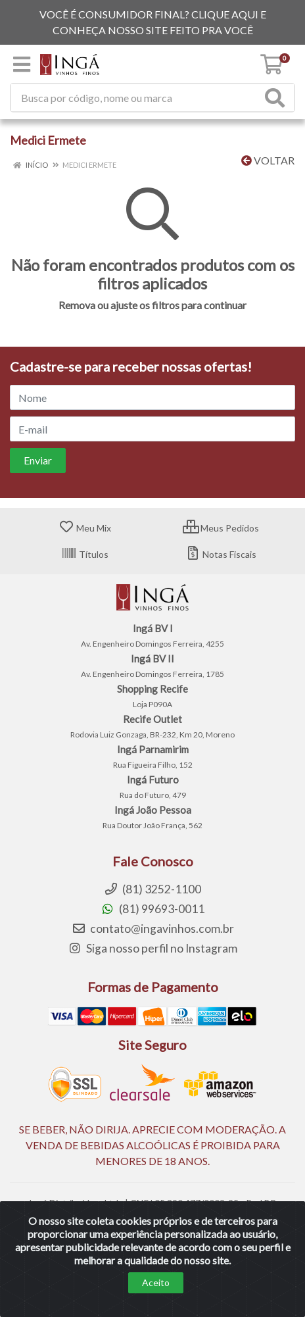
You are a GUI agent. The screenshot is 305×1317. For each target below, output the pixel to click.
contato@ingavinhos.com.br (153, 928)
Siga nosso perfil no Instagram (152, 948)
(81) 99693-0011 (152, 909)
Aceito (156, 1297)
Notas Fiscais (220, 554)
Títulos (84, 554)
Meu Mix (85, 528)
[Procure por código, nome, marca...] (136, 97)
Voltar (267, 160)
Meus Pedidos (221, 528)
